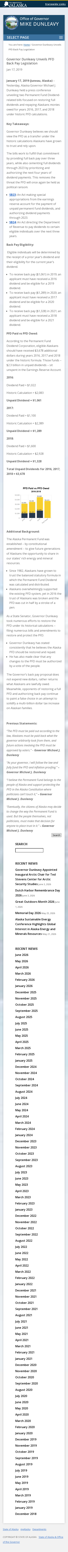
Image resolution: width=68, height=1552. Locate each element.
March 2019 (23, 1495)
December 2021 (25, 1290)
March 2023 (23, 1197)
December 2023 (25, 1141)
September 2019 (26, 1458)
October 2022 (24, 1228)
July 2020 (21, 1396)
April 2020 (22, 1414)
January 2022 (24, 1284)
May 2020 (21, 1408)
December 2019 (25, 1439)
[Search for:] (29, 850)
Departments (39, 1529)
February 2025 (25, 1054)
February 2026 (25, 980)
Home (27, 44)
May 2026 (21, 961)
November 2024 (26, 1073)
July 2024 (21, 1098)
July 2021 (21, 1321)
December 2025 (25, 992)
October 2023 (24, 1154)
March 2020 (23, 1421)
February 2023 (25, 1203)
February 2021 (25, 1352)
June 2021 (21, 1328)
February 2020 (25, 1427)
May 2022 (21, 1259)
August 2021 (23, 1315)
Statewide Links (55, 4)
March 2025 (23, 1048)
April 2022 (22, 1265)
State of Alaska (24, 4)
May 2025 (21, 1036)
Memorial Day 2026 (28, 913)
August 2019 (23, 1464)
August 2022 (23, 1241)
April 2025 (22, 1042)
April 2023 (22, 1191)
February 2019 (25, 1501)
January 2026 (24, 986)
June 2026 (21, 955)
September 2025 (26, 1011)
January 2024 (24, 1135)
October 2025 (24, 1005)
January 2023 (24, 1209)
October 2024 (24, 1079)
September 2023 (26, 1160)
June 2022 (21, 1253)
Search (56, 835)
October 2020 (24, 1377)
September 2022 (26, 1234)
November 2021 (26, 1297)
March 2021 (23, 1346)
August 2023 (23, 1166)
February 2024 (25, 1129)
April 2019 (22, 1489)
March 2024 (23, 1123)
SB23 (12, 195)
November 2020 (26, 1371)
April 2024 (22, 1116)
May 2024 (21, 1110)
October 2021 (24, 1303)
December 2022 (25, 1216)
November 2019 (26, 1445)
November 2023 (26, 1147)
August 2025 (23, 1017)
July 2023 (21, 1172)
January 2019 (24, 1508)
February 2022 (25, 1278)
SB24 (12, 222)
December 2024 (25, 1067)
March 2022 (23, 1272)
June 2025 (21, 1029)
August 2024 (23, 1092)
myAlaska (25, 1529)
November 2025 (26, 998)
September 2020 (26, 1383)
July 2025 (21, 1023)
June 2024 (21, 1104)
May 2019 (21, 1483)
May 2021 (21, 1334)
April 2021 (22, 1340)
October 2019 (24, 1452)
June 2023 (21, 1178)
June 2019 (21, 1477)
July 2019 (21, 1470)
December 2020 (25, 1365)
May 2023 (21, 1185)
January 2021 (24, 1359)
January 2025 (24, 1060)
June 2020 (21, 1402)
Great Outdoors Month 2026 (34, 902)
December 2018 (25, 1514)
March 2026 (23, 973)
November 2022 (26, 1222)
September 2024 (26, 1085)
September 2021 (26, 1309)
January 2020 (24, 1433)
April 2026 (22, 967)
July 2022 (21, 1247)
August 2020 (23, 1390)
